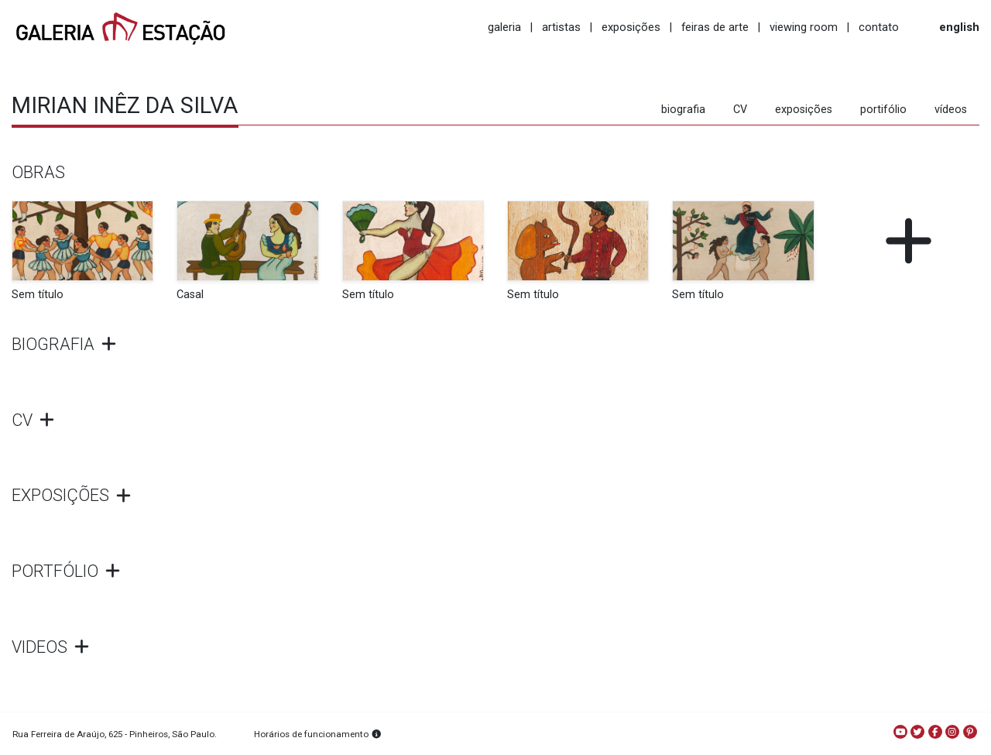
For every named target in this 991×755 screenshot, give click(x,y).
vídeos (950, 109)
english (959, 27)
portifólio (883, 109)
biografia (683, 109)
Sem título (37, 294)
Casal (190, 294)
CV (740, 109)
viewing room (804, 27)
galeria (504, 27)
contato (879, 27)
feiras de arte (715, 27)
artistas (561, 27)
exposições (631, 27)
